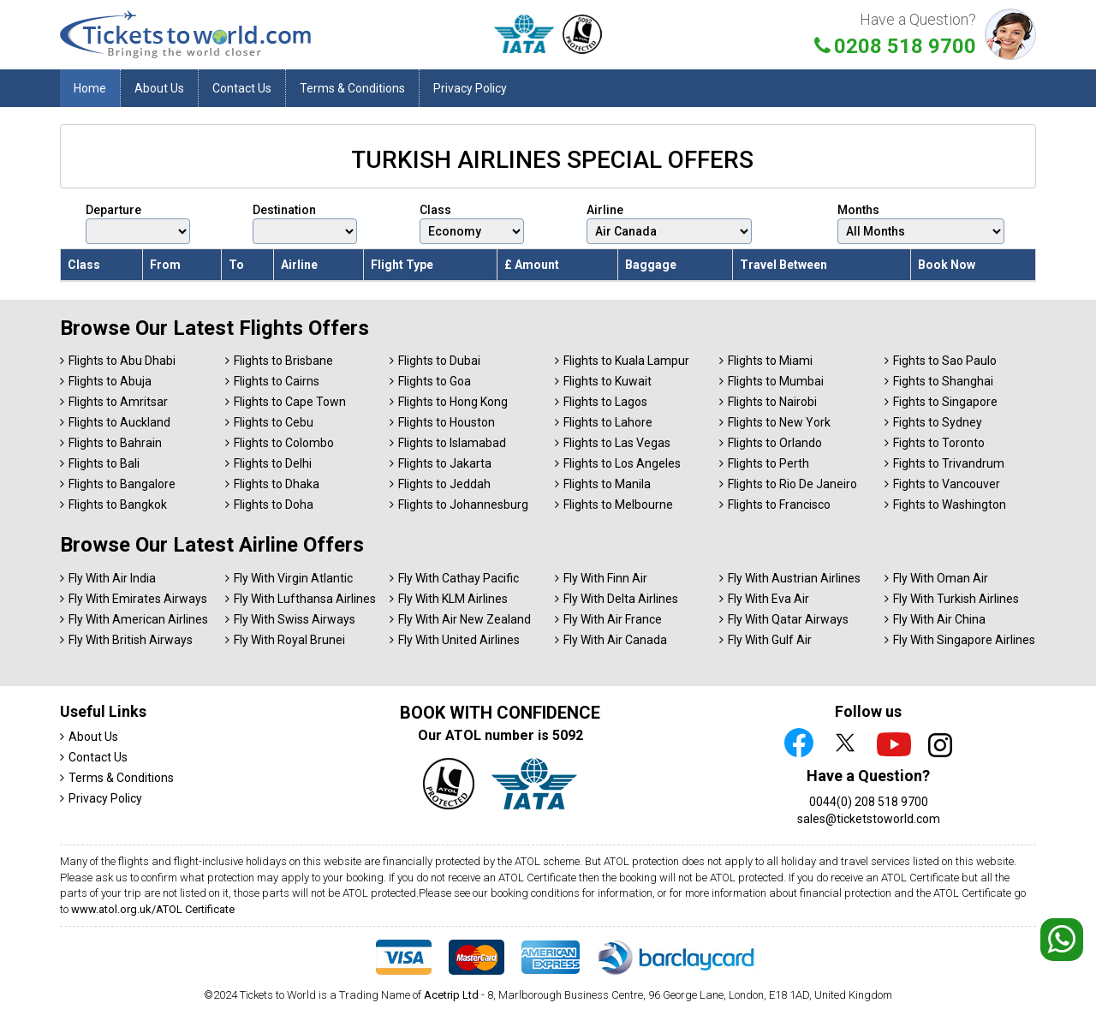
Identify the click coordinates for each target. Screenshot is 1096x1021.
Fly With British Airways (130, 640)
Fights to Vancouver (946, 484)
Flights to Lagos (605, 402)
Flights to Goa (434, 381)
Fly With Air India (112, 578)
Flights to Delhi (273, 463)
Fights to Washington (949, 504)
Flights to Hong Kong (453, 402)
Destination (305, 223)
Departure (138, 223)
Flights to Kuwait (607, 381)
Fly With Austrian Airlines (794, 578)
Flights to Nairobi (772, 402)
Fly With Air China (939, 619)
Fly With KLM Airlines (453, 599)
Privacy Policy (470, 88)
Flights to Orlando (775, 443)
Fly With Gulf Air (770, 640)
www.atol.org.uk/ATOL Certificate (153, 909)
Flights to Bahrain (115, 443)
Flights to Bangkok (117, 504)
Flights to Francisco (779, 504)
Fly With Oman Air (940, 578)
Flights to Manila (607, 484)
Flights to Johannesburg (463, 504)
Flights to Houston (446, 422)
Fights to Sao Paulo (945, 360)
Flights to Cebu (273, 422)
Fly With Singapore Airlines (964, 640)
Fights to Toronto (939, 443)
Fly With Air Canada (615, 640)
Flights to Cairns (276, 381)
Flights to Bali (104, 463)
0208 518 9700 (905, 46)
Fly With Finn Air (605, 578)
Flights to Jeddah (444, 484)
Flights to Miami (770, 360)
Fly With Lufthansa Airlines (305, 599)
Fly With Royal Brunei (289, 640)
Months (920, 223)
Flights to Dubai (439, 360)
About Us (159, 88)
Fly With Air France (612, 619)
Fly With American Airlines (138, 619)
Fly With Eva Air (768, 599)
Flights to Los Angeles (622, 463)
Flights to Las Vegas (616, 443)
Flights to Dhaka (276, 484)
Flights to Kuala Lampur (626, 360)
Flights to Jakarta (444, 463)
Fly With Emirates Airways (137, 599)
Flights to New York (779, 422)
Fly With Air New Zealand (464, 619)
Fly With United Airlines (459, 640)
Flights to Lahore (607, 422)
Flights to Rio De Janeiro (792, 484)
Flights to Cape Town (290, 402)
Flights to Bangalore (122, 484)
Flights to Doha (273, 504)
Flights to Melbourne (618, 504)
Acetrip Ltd (451, 994)
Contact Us (241, 88)
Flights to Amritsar (118, 402)
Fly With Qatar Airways (788, 619)
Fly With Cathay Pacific (458, 578)
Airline (669, 223)
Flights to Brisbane (283, 360)
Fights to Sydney (937, 422)
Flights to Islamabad (452, 443)
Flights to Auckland (119, 422)
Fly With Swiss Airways (294, 619)
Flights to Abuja (110, 381)
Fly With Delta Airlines (620, 599)
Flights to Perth (768, 463)
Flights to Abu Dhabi (122, 360)
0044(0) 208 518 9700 (868, 802)
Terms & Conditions (352, 88)
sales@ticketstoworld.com (868, 819)
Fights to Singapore (945, 402)
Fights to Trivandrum (948, 463)
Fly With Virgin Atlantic (293, 578)
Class (472, 223)
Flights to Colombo (284, 443)
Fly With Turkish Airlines (956, 599)
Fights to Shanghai (943, 381)
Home (90, 88)
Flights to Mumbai (776, 381)
